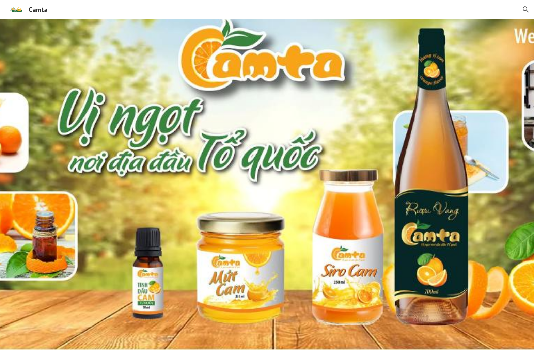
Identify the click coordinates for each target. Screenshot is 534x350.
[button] (526, 9)
